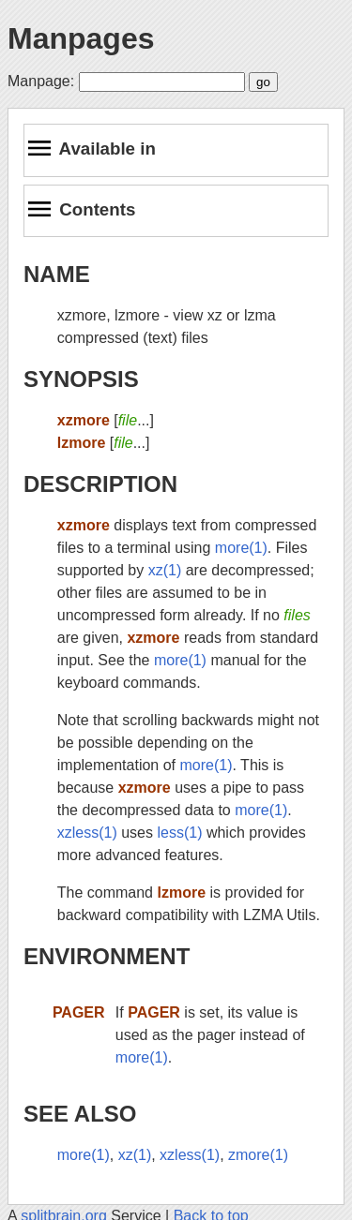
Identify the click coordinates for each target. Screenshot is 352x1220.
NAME (56, 274)
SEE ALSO (79, 1113)
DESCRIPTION (100, 484)
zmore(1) (258, 1155)
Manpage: (41, 81)
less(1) (179, 833)
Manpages (81, 38)
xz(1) (165, 570)
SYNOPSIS (81, 379)
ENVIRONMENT (106, 956)
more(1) (241, 548)
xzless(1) (87, 833)
